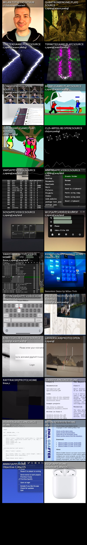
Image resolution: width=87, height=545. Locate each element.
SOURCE (50, 5)
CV (21, 2)
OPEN (76, 338)
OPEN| (28, 86)
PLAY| (74, 2)
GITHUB (29, 2)
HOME (7, 257)
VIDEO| (20, 170)
